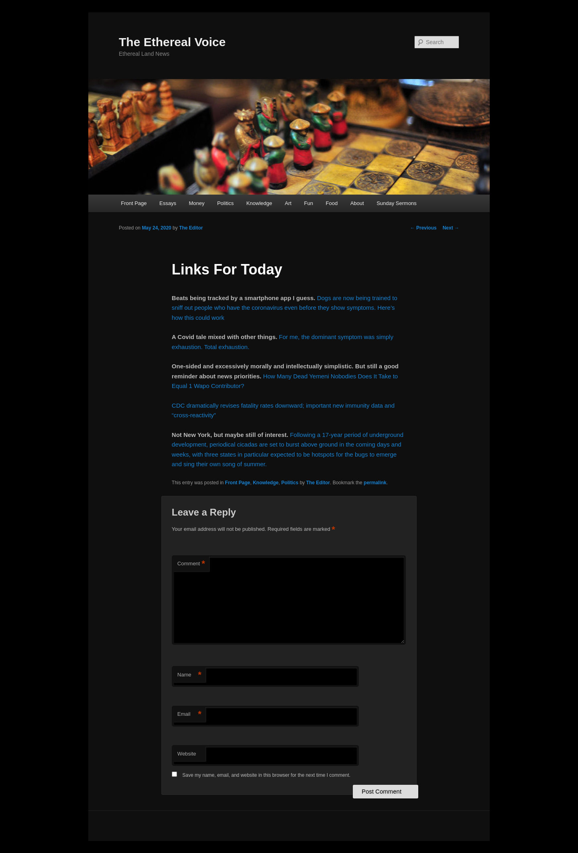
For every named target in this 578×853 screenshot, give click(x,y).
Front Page (134, 203)
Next (451, 228)
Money (196, 203)
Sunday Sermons (397, 203)
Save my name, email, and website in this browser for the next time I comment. (266, 775)
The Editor (191, 228)
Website (186, 754)
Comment (191, 564)
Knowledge (259, 203)
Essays (167, 203)
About (357, 203)
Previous (423, 228)
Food (332, 203)
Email (189, 714)
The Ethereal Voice (172, 42)
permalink (375, 482)
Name (189, 675)
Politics (225, 203)
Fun (308, 203)
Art (288, 203)
